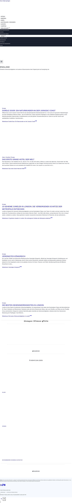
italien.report (16, 494)
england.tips (23, 494)
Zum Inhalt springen (5, 1)
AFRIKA (3, 16)
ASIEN (2, 20)
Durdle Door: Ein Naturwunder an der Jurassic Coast (28, 111)
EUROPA (3, 24)
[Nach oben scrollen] (1, 499)
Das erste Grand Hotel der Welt (18, 159)
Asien (3, 157)
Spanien (4, 426)
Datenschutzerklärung (12, 492)
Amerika (8, 157)
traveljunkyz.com (8, 494)
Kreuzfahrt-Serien (4, 33)
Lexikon (1, 32)
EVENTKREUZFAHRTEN (4, 30)
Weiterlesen (19, 121)
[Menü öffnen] (1, 61)
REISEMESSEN (3, 39)
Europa (4, 108)
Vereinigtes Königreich (13, 256)
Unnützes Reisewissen (5, 43)
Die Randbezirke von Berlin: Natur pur (12, 460)
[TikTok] (3, 485)
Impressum (2, 492)
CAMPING (3, 26)
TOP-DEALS (2, 41)
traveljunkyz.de (6, 490)
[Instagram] (1, 485)
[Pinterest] (4, 485)
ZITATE (1, 45)
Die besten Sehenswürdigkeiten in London (23, 305)
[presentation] (36, 91)
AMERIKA (3, 18)
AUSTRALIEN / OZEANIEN (8, 22)
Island (4, 392)
